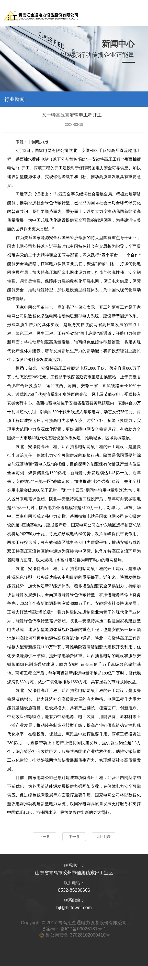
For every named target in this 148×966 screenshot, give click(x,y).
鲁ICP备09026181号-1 (83, 928)
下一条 (74, 837)
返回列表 (103, 837)
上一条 (44, 837)
